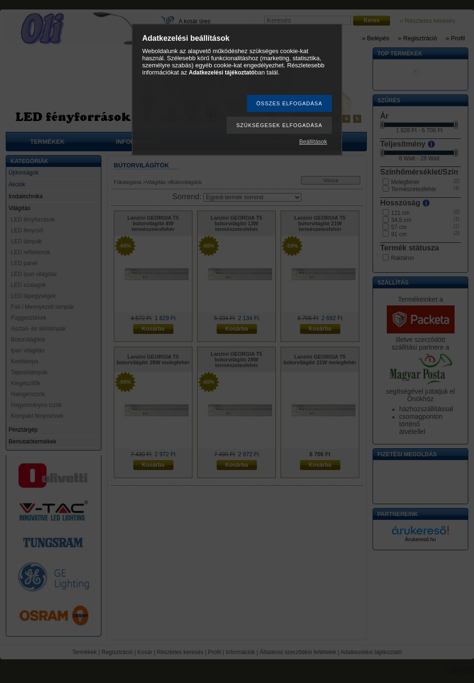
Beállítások (313, 141)
